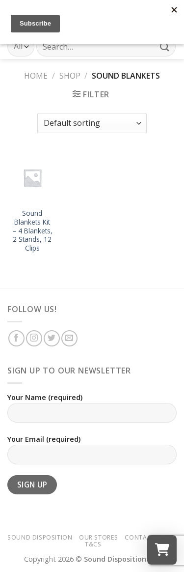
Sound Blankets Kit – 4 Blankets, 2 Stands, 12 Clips (32, 230)
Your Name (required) (92, 411)
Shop (69, 75)
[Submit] (165, 46)
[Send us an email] (69, 338)
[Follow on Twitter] (52, 338)
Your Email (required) (92, 453)
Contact (140, 537)
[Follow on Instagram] (34, 338)
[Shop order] (91, 123)
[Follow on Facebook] (16, 338)
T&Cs (93, 544)
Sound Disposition (39, 537)
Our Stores (98, 537)
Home (36, 75)
